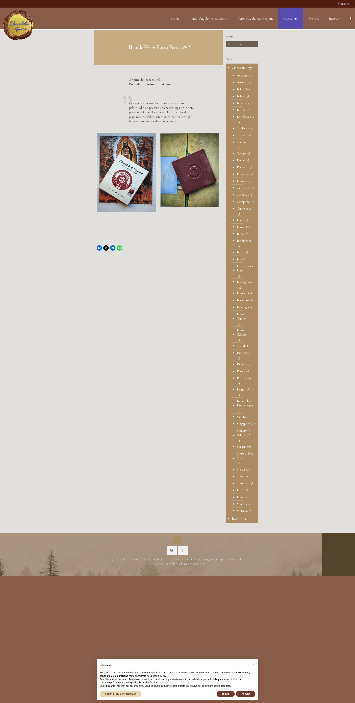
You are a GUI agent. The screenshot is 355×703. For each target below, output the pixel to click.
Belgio (241, 89)
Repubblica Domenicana (245, 403)
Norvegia (243, 307)
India (240, 234)
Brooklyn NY (245, 117)
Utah (240, 497)
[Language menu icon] (350, 18)
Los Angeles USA (245, 268)
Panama (242, 364)
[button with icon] (172, 550)
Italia (240, 252)
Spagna (241, 447)
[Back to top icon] (177, 540)
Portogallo (244, 378)
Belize (240, 96)
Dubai (241, 160)
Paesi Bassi (243, 353)
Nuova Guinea (241, 316)
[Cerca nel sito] (242, 44)
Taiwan (241, 476)
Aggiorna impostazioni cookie (224, 559)
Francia (241, 181)
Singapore (243, 424)
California (243, 128)
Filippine (242, 174)
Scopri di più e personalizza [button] (120, 693)
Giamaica (243, 195)
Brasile (241, 110)
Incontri (237, 519)
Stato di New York (245, 456)
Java (239, 259)
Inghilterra (244, 241)
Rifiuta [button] (226, 693)
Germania (243, 188)
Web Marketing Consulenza (187, 564)
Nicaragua (243, 300)
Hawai (241, 227)
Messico (242, 293)
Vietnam (242, 511)
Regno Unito (245, 389)
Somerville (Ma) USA (244, 433)
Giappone (243, 202)
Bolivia (241, 103)
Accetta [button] (245, 693)
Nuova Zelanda (242, 332)
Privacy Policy (172, 559)
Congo (241, 153)
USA (240, 490)
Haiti (240, 220)
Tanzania (242, 483)
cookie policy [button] (159, 676)
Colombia (243, 142)
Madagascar (244, 282)
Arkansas (243, 75)
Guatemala (244, 209)
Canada (241, 135)
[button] (253, 664)
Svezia (241, 469)
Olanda (241, 346)
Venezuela (243, 504)
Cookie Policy (193, 559)
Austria (242, 82)
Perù (240, 371)
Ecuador (242, 167)
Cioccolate (239, 68)
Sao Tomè (243, 417)
